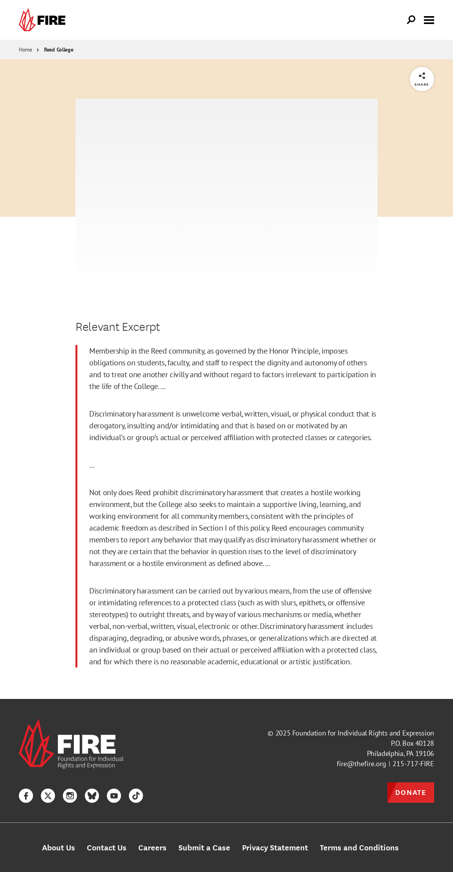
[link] (44, 20)
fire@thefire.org (361, 763)
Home (25, 49)
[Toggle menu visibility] (429, 19)
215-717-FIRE (413, 763)
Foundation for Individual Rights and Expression (363, 732)
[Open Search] (411, 20)
